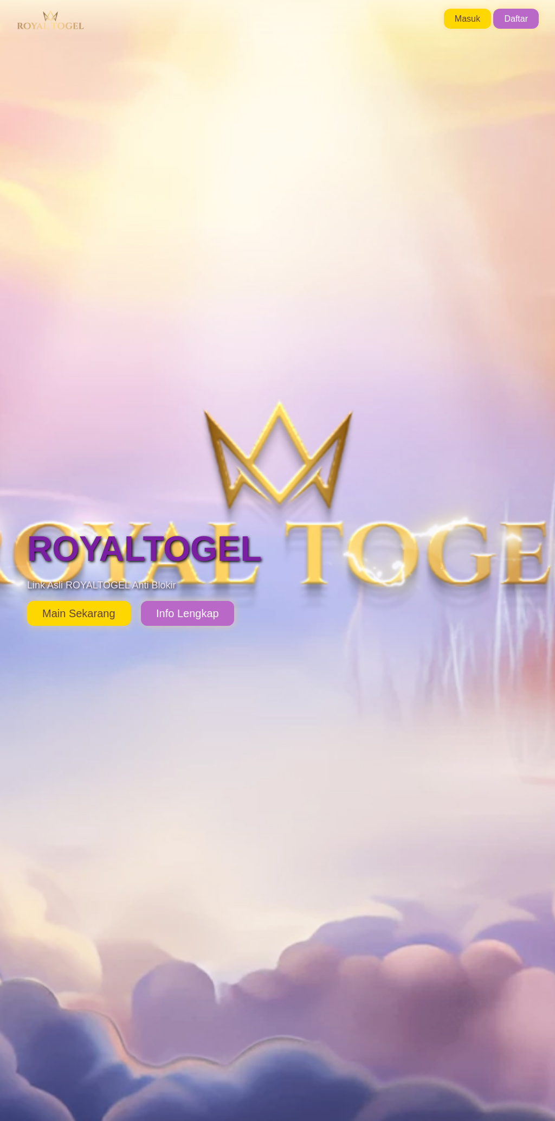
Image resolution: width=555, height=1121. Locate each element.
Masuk (467, 18)
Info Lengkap (187, 613)
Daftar (516, 18)
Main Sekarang (78, 613)
